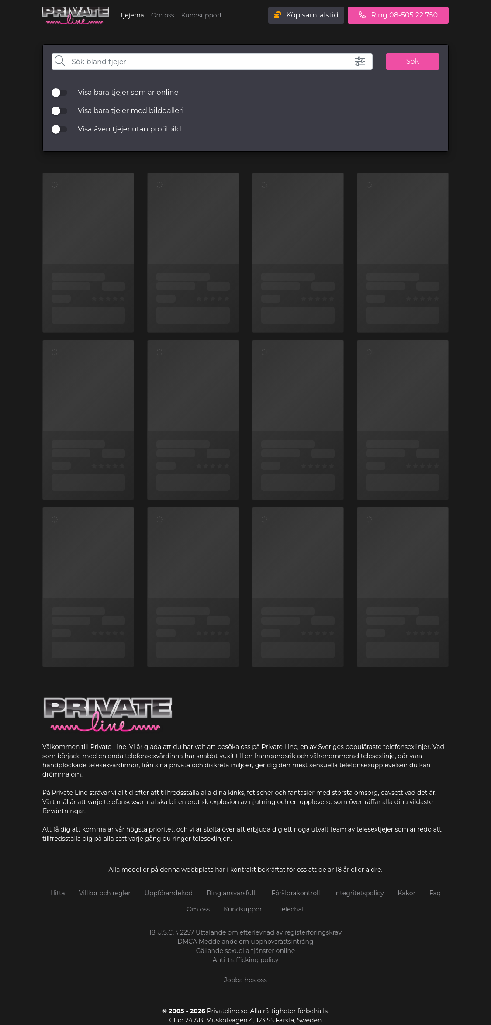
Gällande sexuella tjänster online (245, 951)
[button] (352, 61)
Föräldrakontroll (296, 893)
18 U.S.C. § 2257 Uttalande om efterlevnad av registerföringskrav (245, 932)
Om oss (162, 15)
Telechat (291, 909)
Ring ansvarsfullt (232, 893)
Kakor (407, 893)
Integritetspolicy (359, 893)
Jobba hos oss (245, 980)
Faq (435, 893)
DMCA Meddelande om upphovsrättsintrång (245, 942)
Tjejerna (132, 15)
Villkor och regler (105, 893)
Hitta (57, 893)
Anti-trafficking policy (246, 960)
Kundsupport (201, 15)
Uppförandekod (169, 893)
